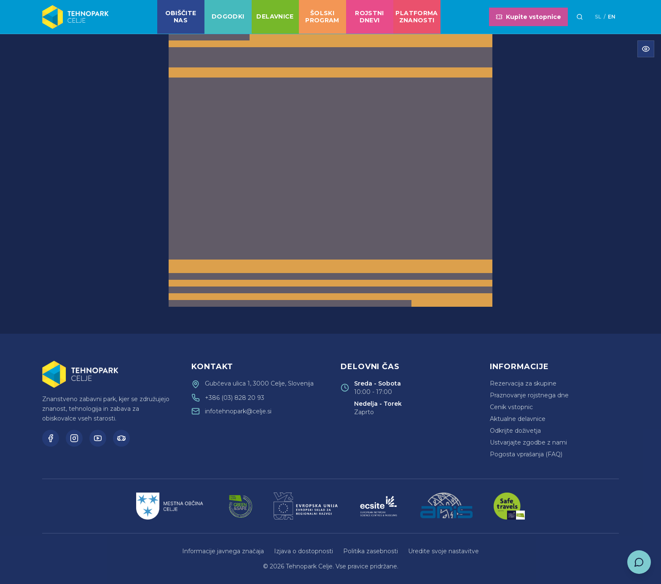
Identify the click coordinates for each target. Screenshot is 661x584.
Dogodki (228, 16)
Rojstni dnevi (369, 16)
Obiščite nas (180, 16)
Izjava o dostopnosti (303, 551)
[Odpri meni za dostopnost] (645, 48)
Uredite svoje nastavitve (443, 551)
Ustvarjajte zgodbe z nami (528, 442)
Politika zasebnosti (370, 551)
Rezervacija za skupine (523, 383)
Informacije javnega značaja (223, 551)
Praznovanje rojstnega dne (529, 395)
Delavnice (274, 16)
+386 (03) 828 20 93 (234, 398)
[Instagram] (74, 438)
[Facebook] (50, 438)
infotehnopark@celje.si (238, 411)
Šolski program (322, 16)
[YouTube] (97, 438)
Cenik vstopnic (511, 407)
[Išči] (579, 16)
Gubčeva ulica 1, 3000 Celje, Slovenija (259, 383)
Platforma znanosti (416, 16)
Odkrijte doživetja (515, 430)
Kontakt (212, 366)
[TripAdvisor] (121, 438)
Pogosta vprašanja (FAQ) (526, 454)
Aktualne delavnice (517, 419)
